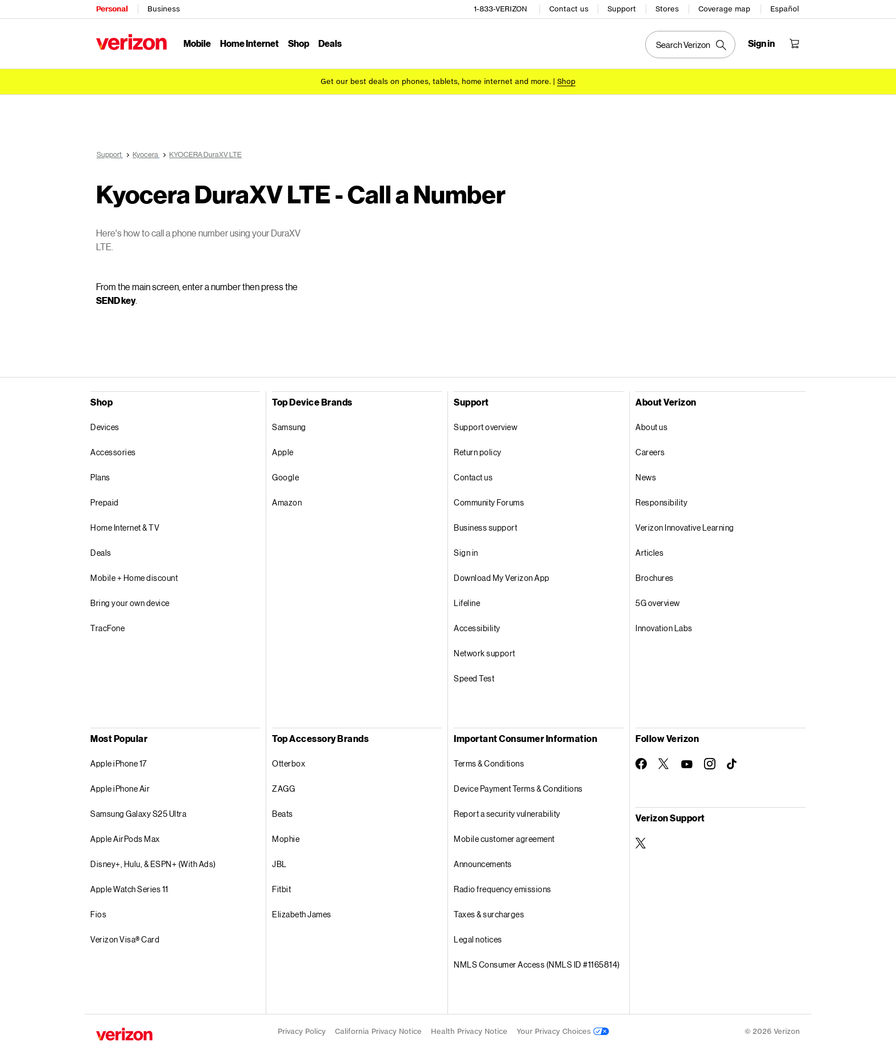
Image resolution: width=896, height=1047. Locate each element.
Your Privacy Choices (563, 1029)
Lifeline (467, 601)
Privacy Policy (302, 1029)
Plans (100, 475)
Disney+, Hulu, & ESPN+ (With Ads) (153, 862)
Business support (485, 526)
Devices (104, 425)
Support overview (485, 425)
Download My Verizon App (502, 576)
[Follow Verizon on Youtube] (687, 762)
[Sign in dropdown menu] (761, 43)
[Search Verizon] (690, 44)
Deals (100, 551)
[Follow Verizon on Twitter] (664, 762)
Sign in (466, 551)
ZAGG (283, 787)
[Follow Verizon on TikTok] (732, 762)
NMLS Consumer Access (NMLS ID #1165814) (537, 963)
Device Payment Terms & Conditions (518, 787)
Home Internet (249, 43)
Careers (650, 450)
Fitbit (281, 887)
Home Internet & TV (124, 526)
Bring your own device (130, 601)
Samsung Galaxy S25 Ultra (138, 812)
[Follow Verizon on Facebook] (641, 762)
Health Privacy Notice (469, 1029)
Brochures (654, 576)
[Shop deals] (566, 81)
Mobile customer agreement (504, 837)
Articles (649, 551)
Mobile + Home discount (134, 576)
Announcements (483, 862)
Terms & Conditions (489, 762)
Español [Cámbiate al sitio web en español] (784, 9)
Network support (484, 651)
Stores (667, 9)
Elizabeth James (301, 912)
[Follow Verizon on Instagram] (709, 762)
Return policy (478, 450)
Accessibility (477, 626)
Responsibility (661, 501)
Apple (283, 450)
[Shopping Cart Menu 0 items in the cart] (794, 43)
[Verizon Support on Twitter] (641, 841)
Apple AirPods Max (125, 837)
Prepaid (104, 501)
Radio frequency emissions (502, 887)
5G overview (657, 601)
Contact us (569, 9)
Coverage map (724, 9)
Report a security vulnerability (507, 812)
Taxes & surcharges (489, 912)
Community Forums (489, 501)
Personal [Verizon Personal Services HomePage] (111, 9)
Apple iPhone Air (120, 787)
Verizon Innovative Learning (684, 526)
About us (651, 425)
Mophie (285, 837)
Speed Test (474, 676)
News (645, 475)
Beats (282, 812)
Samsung (289, 425)
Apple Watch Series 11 (129, 887)
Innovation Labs (664, 626)
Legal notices (478, 937)
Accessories (113, 450)
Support (621, 9)
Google (285, 475)
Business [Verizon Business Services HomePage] (163, 9)
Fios (98, 912)
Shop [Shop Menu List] (298, 43)
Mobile (197, 43)
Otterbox (288, 762)
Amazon (287, 501)
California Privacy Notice (378, 1029)
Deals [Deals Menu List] (330, 43)
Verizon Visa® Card (124, 937)
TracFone (107, 626)
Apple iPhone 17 (118, 762)
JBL (279, 862)
